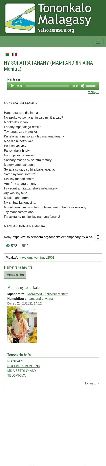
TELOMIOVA (16, 375)
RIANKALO (15, 361)
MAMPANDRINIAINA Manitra (47, 294)
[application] (53, 86)
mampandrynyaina (40, 298)
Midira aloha (15, 275)
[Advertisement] (49, 427)
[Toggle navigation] (98, 42)
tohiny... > (92, 383)
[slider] (47, 86)
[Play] (12, 86)
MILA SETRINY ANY (21, 370)
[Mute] (82, 86)
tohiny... (93, 92)
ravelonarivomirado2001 (37, 257)
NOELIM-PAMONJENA (23, 366)
